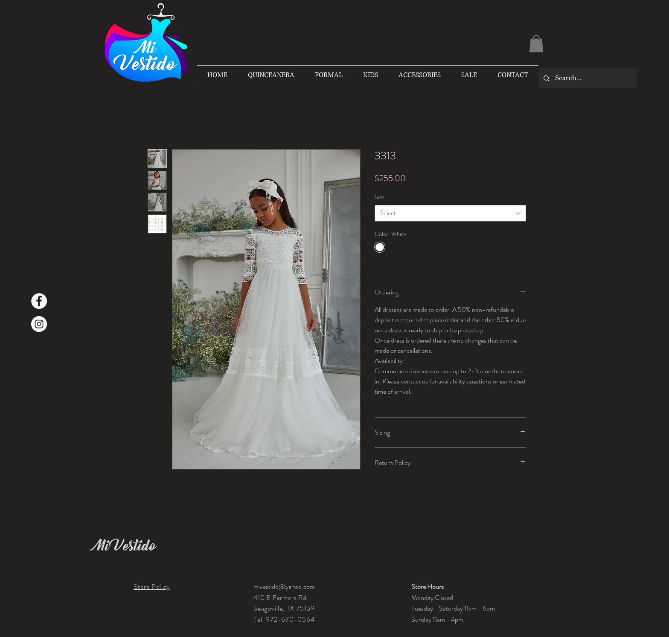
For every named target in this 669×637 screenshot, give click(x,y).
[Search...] (587, 78)
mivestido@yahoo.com (284, 586)
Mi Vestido (125, 545)
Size (379, 197)
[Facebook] (39, 301)
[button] (536, 43)
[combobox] (450, 213)
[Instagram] (39, 324)
